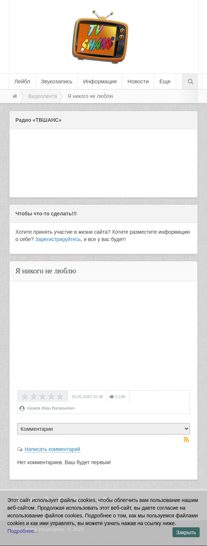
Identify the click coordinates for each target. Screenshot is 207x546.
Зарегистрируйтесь (58, 239)
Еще (165, 81)
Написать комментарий (52, 449)
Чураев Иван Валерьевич (51, 408)
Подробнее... (22, 531)
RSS (187, 439)
